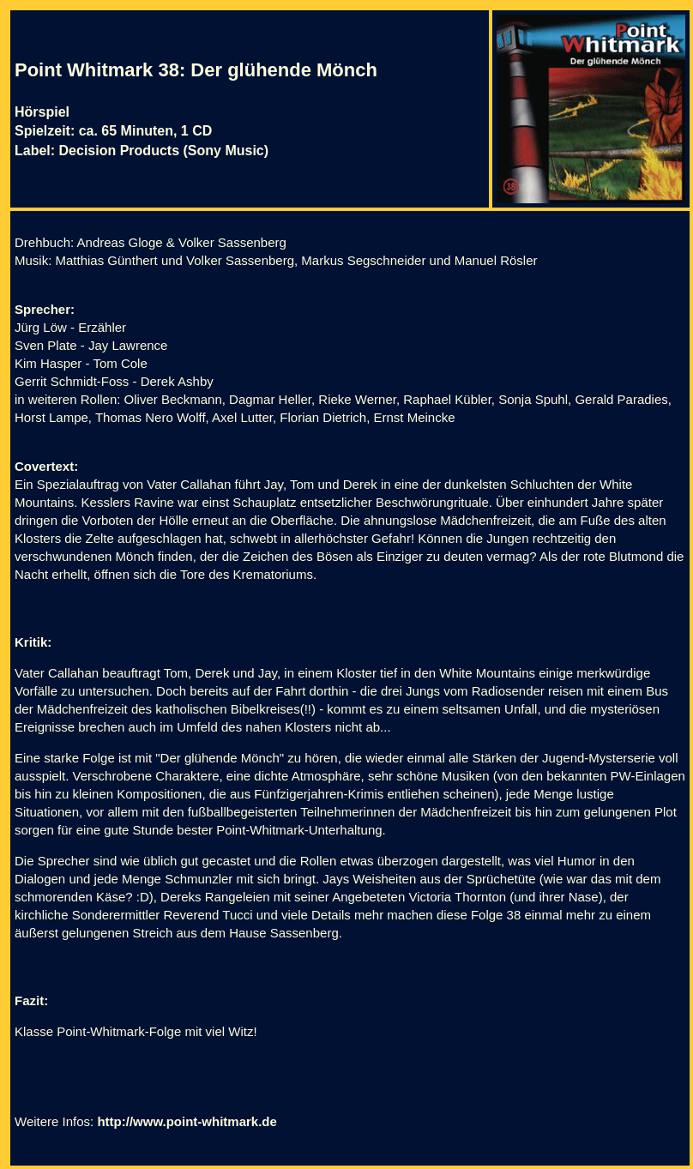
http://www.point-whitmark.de (186, 1121)
